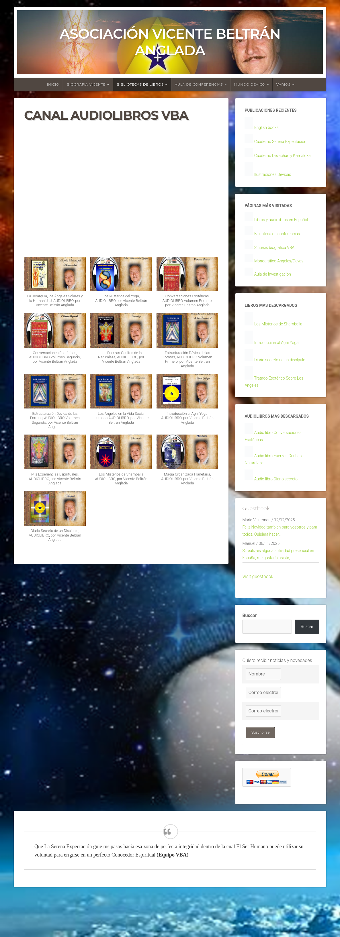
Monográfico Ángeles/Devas (282, 275)
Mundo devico (249, 84)
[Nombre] (263, 714)
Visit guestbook (257, 615)
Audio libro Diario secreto (279, 511)
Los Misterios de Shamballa (282, 340)
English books (268, 128)
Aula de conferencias (199, 84)
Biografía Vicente (86, 84)
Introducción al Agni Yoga (280, 359)
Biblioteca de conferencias (280, 247)
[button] (55, 285)
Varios (283, 84)
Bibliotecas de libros (140, 84)
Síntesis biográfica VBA (277, 261)
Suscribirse (261, 773)
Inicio (53, 84)
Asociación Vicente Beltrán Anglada (170, 42)
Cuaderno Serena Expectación (284, 143)
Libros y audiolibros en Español (285, 232)
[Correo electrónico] (263, 733)
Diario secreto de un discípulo (283, 377)
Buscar (249, 654)
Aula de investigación (275, 288)
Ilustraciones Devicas (275, 185)
